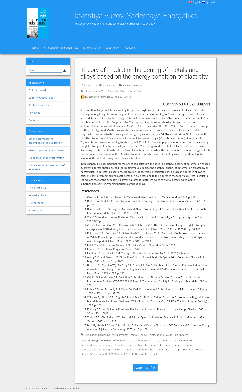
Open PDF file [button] (145, 368)
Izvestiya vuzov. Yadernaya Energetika (136, 16)
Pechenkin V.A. (116, 91)
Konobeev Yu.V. (94, 91)
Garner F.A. (135, 91)
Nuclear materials (131, 85)
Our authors (36, 202)
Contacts (130, 47)
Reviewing (34, 112)
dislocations (157, 334)
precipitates (181, 334)
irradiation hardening (97, 334)
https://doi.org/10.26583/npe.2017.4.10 (108, 96)
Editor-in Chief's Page (41, 97)
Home (34, 47)
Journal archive (92, 47)
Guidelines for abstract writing (46, 157)
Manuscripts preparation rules (60, 47)
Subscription (113, 47)
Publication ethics (39, 105)
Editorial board (37, 90)
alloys (144, 334)
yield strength (120, 334)
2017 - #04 (107, 85)
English (195, 2)
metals (135, 334)
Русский (208, 2)
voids (169, 334)
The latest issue (38, 187)
